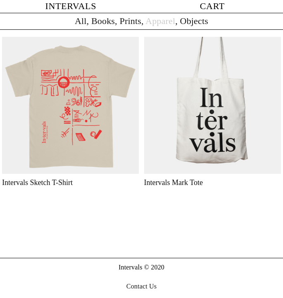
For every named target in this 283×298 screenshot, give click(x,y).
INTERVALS (70, 6)
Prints (130, 21)
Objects (194, 21)
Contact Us (141, 286)
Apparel (160, 21)
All (81, 21)
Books (103, 21)
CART (212, 6)
